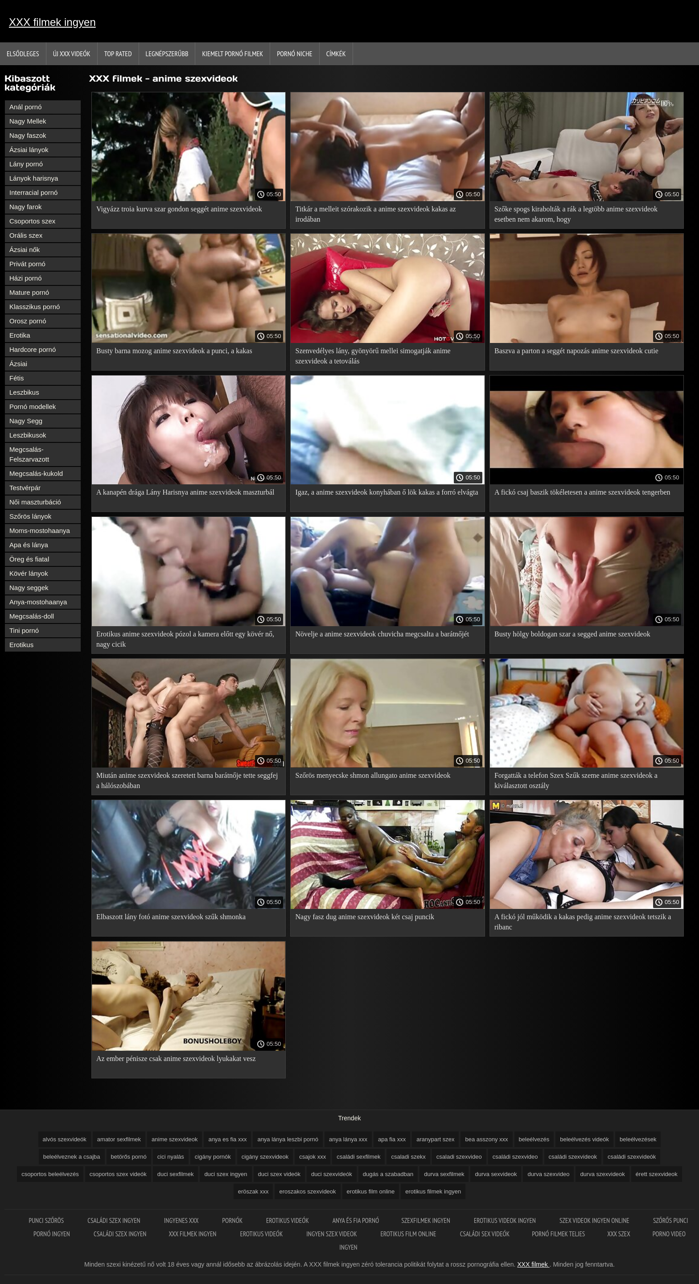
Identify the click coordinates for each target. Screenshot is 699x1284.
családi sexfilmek (358, 1156)
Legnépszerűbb (167, 53)
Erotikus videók (288, 1220)
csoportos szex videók (118, 1174)
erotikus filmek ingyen (433, 1191)
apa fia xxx (392, 1139)
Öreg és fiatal (29, 559)
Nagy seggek (29, 587)
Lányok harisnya (33, 178)
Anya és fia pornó (356, 1220)
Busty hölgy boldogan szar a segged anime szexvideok (572, 634)
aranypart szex (435, 1139)
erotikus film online (371, 1191)
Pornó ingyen (52, 1234)
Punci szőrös (47, 1220)
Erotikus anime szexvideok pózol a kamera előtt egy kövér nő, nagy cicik (185, 639)
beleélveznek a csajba (71, 1156)
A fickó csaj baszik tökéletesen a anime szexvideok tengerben (582, 492)
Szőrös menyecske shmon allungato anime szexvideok (372, 775)
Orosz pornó (27, 321)
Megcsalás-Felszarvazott (29, 454)
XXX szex (618, 1234)
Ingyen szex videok (332, 1234)
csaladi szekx (408, 1156)
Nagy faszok (27, 135)
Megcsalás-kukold (36, 473)
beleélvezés (534, 1139)
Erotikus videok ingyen (505, 1220)
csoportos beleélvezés (50, 1174)
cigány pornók (213, 1156)
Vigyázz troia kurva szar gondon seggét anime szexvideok (179, 209)
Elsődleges (23, 53)
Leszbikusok (27, 435)
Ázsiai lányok (29, 149)
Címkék (336, 53)
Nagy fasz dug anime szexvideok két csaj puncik (364, 917)
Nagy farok (25, 207)
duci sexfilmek (175, 1174)
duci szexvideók (331, 1174)
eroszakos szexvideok (307, 1191)
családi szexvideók (632, 1156)
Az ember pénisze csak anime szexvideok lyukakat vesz (176, 1058)
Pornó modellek (32, 406)
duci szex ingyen (225, 1174)
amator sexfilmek (119, 1139)
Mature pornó (29, 292)
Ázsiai (18, 363)
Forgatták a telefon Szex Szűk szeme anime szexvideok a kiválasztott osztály (576, 780)
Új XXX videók (71, 53)
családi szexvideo (515, 1156)
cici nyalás (170, 1156)
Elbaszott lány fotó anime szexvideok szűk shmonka (171, 917)
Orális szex (25, 235)
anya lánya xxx (348, 1139)
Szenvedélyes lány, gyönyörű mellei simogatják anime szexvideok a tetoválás (372, 356)
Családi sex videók (485, 1234)
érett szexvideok (657, 1174)
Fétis (16, 378)
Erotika (19, 335)
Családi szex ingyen (114, 1220)
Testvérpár (25, 487)
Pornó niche (294, 53)
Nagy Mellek (27, 121)
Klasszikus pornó (34, 306)
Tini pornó (24, 630)
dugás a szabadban (388, 1174)
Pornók (233, 1220)
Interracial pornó (33, 192)
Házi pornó (25, 278)
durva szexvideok (602, 1174)
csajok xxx (312, 1156)
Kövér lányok (28, 573)
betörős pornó (129, 1156)
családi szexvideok (573, 1156)
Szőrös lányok (30, 516)
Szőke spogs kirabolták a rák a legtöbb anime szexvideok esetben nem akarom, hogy (576, 214)
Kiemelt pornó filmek (232, 53)
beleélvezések (638, 1139)
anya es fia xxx (227, 1139)
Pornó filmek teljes (558, 1234)
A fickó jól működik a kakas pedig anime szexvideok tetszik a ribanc (582, 922)
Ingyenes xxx (182, 1220)
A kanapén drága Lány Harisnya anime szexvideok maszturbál (185, 492)
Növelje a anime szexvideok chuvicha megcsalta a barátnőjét (382, 634)
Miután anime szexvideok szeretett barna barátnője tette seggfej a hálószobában (187, 780)
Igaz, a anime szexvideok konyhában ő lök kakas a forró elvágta (386, 492)
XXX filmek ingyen (52, 22)
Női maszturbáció (35, 502)
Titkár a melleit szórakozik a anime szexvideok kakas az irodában (375, 214)
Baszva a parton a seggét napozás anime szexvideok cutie (576, 351)
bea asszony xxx (486, 1139)
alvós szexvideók (64, 1139)
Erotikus (21, 644)
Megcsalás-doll (31, 616)
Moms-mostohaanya (39, 530)
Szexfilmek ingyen (426, 1220)
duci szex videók (279, 1174)
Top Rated (118, 53)
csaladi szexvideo (459, 1156)
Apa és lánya (28, 545)
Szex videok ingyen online (595, 1220)
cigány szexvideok (265, 1156)
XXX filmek (533, 1264)
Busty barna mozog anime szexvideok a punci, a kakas (174, 351)
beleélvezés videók (584, 1139)
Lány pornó (26, 164)
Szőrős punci (670, 1220)
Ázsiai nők (24, 249)
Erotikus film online (408, 1234)
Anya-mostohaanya (38, 602)
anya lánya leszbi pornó (287, 1139)
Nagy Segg (25, 421)
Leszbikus (24, 392)
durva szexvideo (548, 1174)
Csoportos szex (32, 221)
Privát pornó (27, 264)
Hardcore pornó (32, 349)
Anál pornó (25, 107)
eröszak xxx (253, 1191)
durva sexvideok (496, 1174)
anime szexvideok (174, 1139)
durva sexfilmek (444, 1174)
